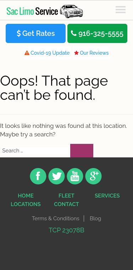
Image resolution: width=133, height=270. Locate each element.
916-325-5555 (97, 33)
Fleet (66, 196)
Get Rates (36, 33)
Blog (95, 218)
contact (66, 204)
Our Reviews (91, 53)
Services (107, 196)
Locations (25, 204)
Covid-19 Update (47, 53)
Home (26, 196)
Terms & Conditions (55, 218)
